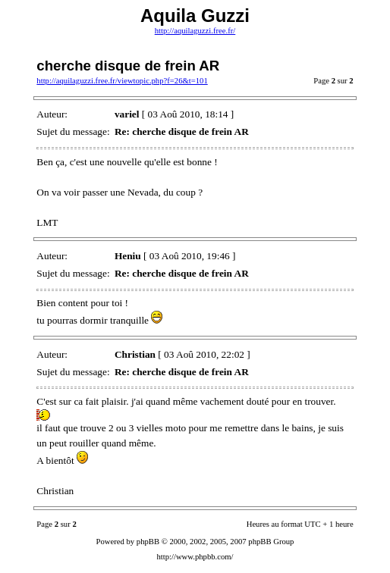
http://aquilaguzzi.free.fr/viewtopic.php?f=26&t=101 (121, 81)
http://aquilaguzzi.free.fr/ (195, 31)
